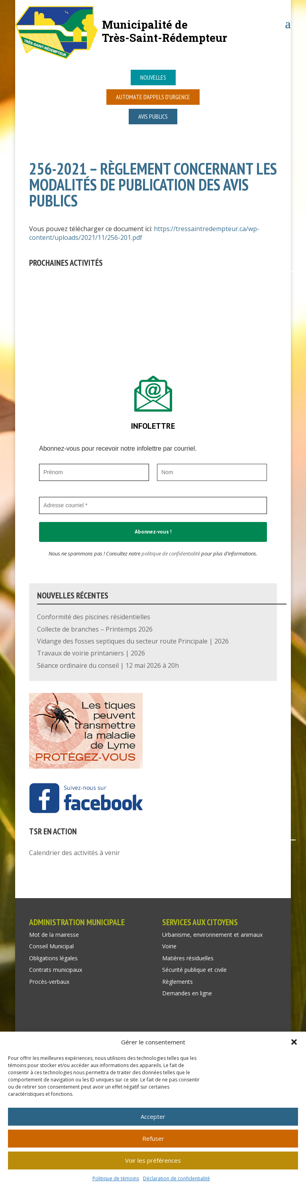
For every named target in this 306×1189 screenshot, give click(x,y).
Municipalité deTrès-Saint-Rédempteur (164, 31)
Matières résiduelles (188, 958)
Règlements (177, 981)
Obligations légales (53, 958)
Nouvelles (153, 77)
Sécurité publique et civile (194, 969)
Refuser (153, 1138)
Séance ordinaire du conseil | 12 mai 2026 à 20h (108, 665)
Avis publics (153, 116)
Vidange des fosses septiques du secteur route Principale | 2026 (133, 641)
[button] (294, 1042)
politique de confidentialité (170, 553)
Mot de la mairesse (54, 934)
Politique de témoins (115, 1178)
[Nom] (212, 472)
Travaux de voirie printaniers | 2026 (91, 653)
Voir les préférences (153, 1160)
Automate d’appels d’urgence (153, 97)
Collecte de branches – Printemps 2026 (95, 629)
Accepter (153, 1116)
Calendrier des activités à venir (74, 852)
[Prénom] (94, 472)
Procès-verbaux (49, 981)
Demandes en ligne (187, 993)
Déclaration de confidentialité (176, 1178)
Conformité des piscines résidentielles (93, 616)
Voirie (169, 946)
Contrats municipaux (55, 969)
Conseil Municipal (51, 946)
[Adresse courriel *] (153, 505)
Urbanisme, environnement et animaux (212, 934)
